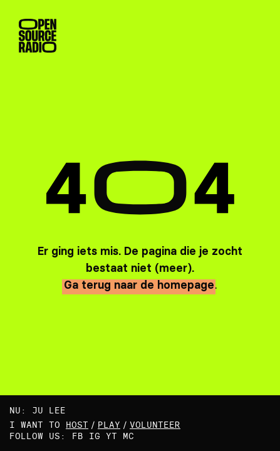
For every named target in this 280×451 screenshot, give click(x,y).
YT (111, 436)
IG (94, 436)
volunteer (155, 424)
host (77, 424)
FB (77, 436)
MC (128, 436)
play (109, 424)
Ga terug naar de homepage (139, 284)
